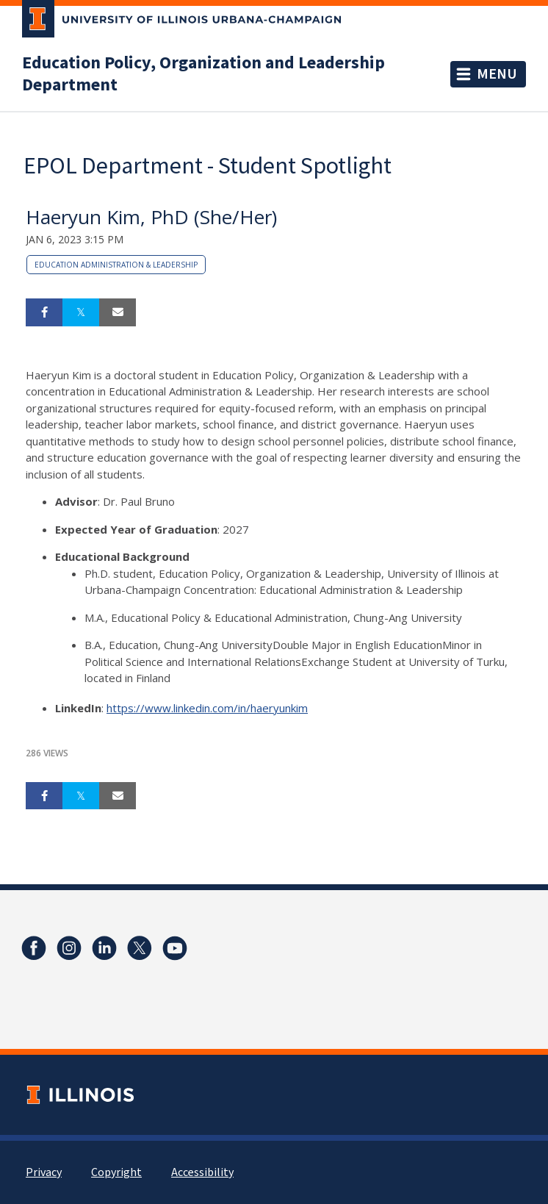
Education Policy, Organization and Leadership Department (203, 74)
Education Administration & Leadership (116, 264)
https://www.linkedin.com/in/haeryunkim (207, 707)
